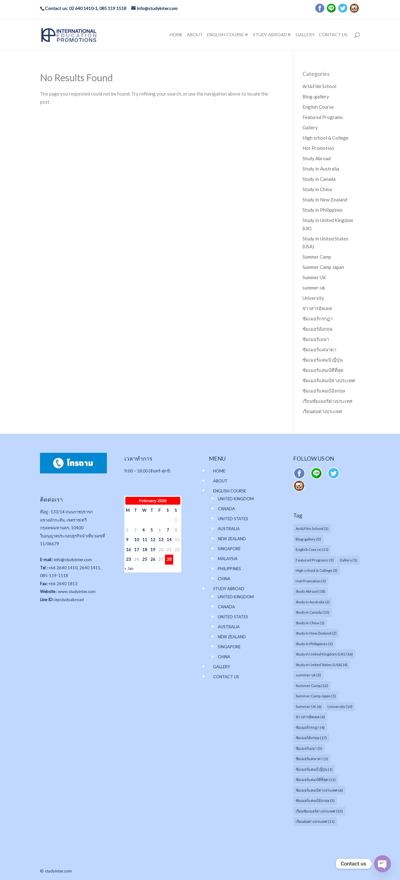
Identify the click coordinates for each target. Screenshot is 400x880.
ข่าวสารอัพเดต (317, 308)
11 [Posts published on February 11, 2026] (144, 539)
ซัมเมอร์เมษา (315, 339)
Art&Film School (319, 86)
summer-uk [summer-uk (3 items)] (308, 675)
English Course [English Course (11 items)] (312, 549)
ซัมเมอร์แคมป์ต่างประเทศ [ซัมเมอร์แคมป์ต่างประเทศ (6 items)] (319, 790)
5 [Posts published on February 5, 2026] (151, 529)
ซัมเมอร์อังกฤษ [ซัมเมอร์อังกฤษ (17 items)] (311, 737)
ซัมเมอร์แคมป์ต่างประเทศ (328, 380)
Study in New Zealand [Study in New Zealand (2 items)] (316, 633)
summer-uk (313, 287)
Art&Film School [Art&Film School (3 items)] (312, 528)
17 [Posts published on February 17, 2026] (136, 549)
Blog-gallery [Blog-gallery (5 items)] (308, 539)
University (313, 298)
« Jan (128, 568)
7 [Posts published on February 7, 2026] (168, 529)
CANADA (226, 508)
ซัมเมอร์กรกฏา (317, 318)
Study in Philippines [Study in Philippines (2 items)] (314, 643)
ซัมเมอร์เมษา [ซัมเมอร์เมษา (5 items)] (309, 748)
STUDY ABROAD (270, 34)
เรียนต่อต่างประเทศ (322, 411)
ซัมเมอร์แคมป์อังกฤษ (323, 390)
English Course (318, 107)
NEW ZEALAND (232, 538)
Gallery (310, 127)
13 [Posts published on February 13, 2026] (160, 539)
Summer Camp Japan (323, 267)
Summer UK (314, 277)
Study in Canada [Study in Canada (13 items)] (312, 612)
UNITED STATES (233, 518)
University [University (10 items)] (340, 706)
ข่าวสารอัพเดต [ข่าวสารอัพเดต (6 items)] (310, 716)
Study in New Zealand (324, 199)
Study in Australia (320, 168)
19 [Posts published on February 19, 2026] (152, 549)
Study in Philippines (322, 210)
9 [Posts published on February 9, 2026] (127, 539)
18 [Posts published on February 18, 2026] (144, 549)
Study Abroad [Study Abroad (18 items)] (310, 591)
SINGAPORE (229, 548)
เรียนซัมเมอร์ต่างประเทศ (327, 401)
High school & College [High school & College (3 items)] (317, 570)
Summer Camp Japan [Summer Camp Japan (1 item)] (316, 696)
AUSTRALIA (229, 528)
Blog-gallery (315, 96)
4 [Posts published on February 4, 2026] (143, 529)
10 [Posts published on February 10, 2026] (136, 539)
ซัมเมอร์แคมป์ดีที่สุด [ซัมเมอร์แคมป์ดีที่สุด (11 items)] (316, 779)
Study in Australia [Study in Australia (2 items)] (313, 602)
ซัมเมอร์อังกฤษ (317, 329)
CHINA (224, 578)
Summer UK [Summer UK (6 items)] (309, 706)
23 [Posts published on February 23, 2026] (128, 559)
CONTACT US (333, 34)
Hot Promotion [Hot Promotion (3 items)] (311, 581)
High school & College (325, 138)
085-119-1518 (54, 575)
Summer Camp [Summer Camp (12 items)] (312, 685)
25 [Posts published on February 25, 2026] (144, 559)
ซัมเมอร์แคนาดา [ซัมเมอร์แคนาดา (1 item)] (312, 758)
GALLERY (305, 34)
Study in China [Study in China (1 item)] (310, 622)
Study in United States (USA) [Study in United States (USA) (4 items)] (322, 664)
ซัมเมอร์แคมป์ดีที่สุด (322, 370)
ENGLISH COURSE (225, 34)
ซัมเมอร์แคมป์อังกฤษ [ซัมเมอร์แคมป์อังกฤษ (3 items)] (315, 800)
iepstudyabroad (69, 599)
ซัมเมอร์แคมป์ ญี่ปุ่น (322, 360)
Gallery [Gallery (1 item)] (348, 560)
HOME (176, 34)
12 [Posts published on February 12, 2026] (152, 539)
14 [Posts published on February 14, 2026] (169, 539)
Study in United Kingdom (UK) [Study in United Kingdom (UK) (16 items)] (324, 654)
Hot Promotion (318, 148)
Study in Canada (319, 179)
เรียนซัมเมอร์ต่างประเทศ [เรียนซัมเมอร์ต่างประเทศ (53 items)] (319, 811)
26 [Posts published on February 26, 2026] (152, 559)
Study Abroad (316, 158)
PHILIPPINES (229, 568)
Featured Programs (322, 117)
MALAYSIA (228, 558)
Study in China (317, 189)
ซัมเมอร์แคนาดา (319, 349)
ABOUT (195, 34)
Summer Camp (316, 257)
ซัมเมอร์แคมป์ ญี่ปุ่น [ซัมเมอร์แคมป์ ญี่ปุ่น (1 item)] (314, 769)
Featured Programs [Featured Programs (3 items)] (315, 560)
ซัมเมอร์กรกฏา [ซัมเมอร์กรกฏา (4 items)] (310, 727)
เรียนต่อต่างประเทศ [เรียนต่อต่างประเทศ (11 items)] (315, 821)
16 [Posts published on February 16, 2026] (128, 549)
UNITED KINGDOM (236, 498)
